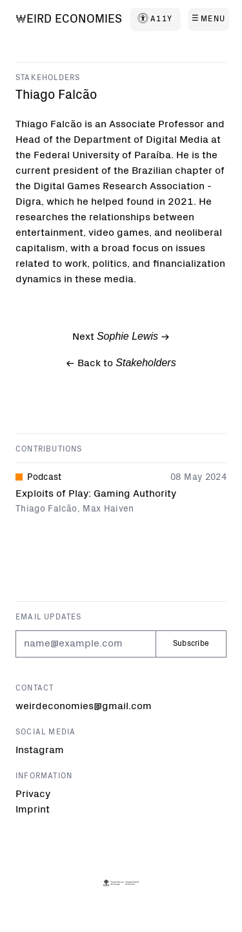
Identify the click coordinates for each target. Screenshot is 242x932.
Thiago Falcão (46, 509)
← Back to (121, 363)
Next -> (121, 337)
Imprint (32, 810)
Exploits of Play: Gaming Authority (95, 494)
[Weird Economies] (68, 20)
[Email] (85, 644)
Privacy (32, 794)
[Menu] (208, 19)
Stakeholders (47, 78)
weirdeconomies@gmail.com (83, 706)
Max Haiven (108, 509)
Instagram (39, 750)
